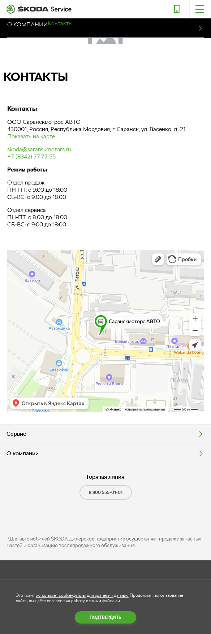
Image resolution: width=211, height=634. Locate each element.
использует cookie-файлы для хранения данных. (82, 595)
